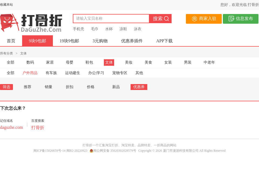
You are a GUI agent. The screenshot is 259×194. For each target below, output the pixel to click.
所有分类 (6, 53)
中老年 (209, 62)
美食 (148, 62)
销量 (48, 87)
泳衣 (137, 29)
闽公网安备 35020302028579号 (113, 151)
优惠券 (139, 87)
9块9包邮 (37, 41)
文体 (109, 62)
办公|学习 (96, 73)
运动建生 (72, 73)
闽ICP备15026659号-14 (49, 151)
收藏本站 (6, 4)
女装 (168, 62)
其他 (139, 73)
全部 (10, 62)
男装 (188, 62)
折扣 (69, 87)
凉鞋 (123, 29)
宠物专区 (119, 73)
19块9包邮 (69, 41)
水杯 (109, 29)
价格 (93, 87)
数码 (30, 62)
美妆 (128, 62)
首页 (11, 41)
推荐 (27, 87)
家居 (50, 62)
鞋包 (89, 62)
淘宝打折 (111, 145)
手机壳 (78, 29)
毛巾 (94, 29)
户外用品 (30, 73)
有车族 (51, 73)
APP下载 (164, 41)
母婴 (69, 62)
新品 (116, 87)
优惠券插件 (132, 41)
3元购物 (100, 41)
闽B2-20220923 (76, 151)
